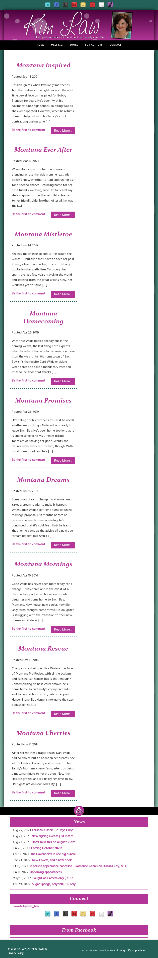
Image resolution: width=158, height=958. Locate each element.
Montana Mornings (43, 564)
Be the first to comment (28, 130)
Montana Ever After (43, 150)
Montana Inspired (43, 65)
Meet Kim (57, 45)
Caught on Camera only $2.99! (52, 878)
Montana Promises (43, 401)
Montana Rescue (43, 649)
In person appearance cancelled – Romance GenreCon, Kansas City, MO (78, 866)
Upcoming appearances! (46, 872)
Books (73, 45)
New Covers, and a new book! (52, 860)
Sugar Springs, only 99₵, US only (53, 884)
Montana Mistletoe (43, 234)
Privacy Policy (15, 953)
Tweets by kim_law (25, 906)
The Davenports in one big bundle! (53, 854)
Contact (115, 45)
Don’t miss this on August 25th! (53, 842)
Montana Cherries (43, 733)
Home (40, 45)
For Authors (94, 45)
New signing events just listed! (52, 836)
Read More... (63, 131)
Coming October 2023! (46, 848)
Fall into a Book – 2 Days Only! (52, 830)
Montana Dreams (43, 480)
